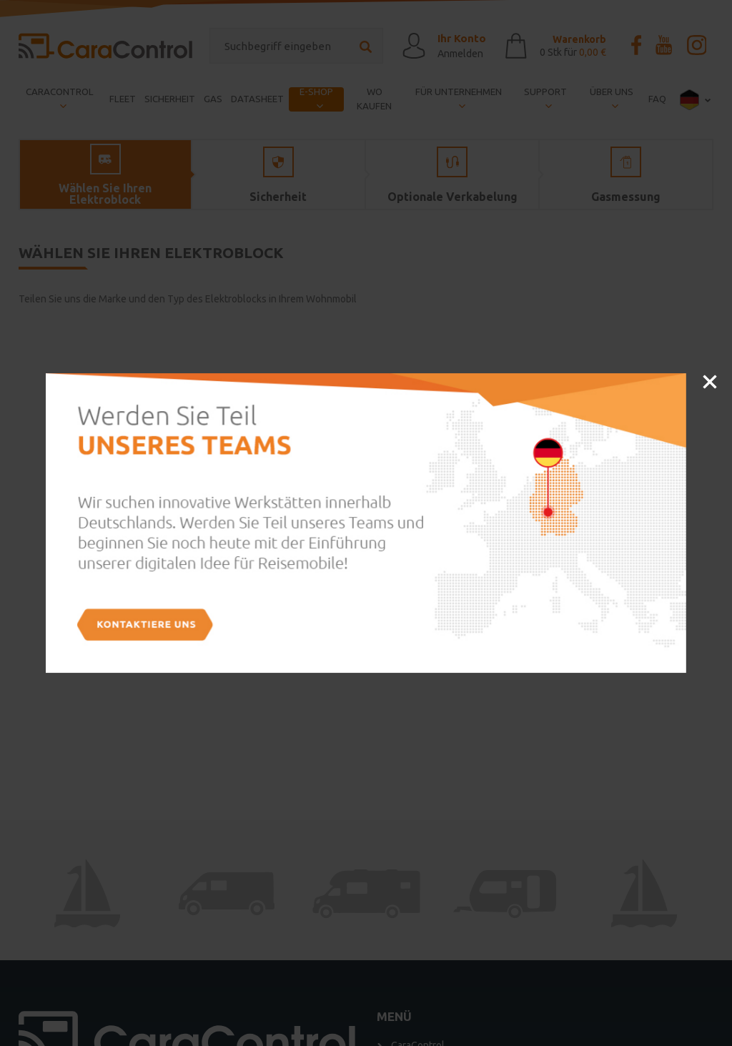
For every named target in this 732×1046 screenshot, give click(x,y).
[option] (366, 523)
